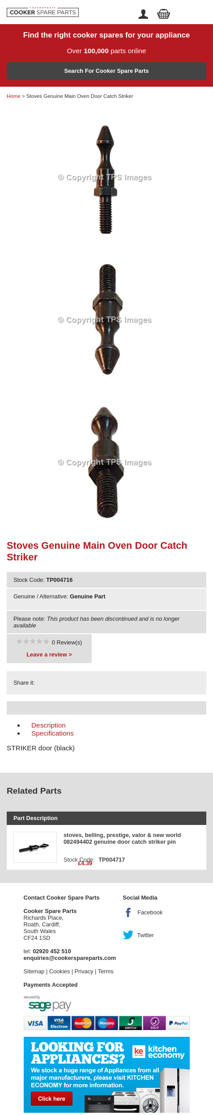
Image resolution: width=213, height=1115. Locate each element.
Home (14, 96)
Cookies (59, 971)
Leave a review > (49, 654)
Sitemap (34, 971)
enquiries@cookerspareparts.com (70, 958)
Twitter (145, 935)
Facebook (149, 912)
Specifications (52, 733)
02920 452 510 (52, 951)
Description (48, 725)
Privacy (84, 971)
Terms (106, 971)
